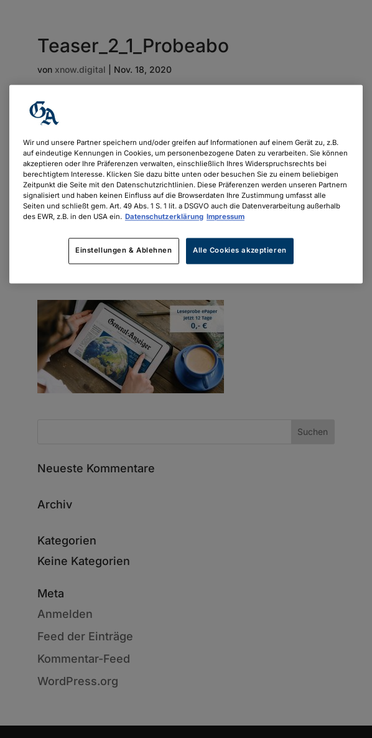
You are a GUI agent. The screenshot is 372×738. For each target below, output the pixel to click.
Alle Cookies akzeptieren (240, 250)
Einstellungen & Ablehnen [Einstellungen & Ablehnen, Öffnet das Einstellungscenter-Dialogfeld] (123, 250)
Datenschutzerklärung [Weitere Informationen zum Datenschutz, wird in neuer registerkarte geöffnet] (164, 217)
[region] (186, 184)
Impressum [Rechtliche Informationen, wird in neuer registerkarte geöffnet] (225, 217)
